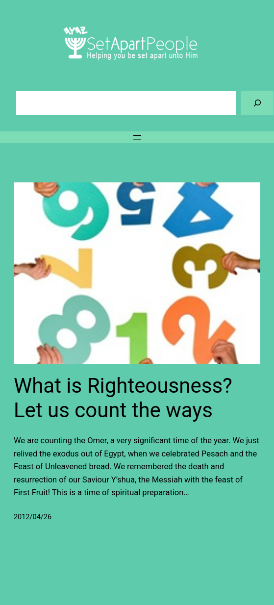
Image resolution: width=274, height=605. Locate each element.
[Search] (257, 102)
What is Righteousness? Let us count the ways (123, 398)
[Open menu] (137, 137)
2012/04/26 (32, 517)
